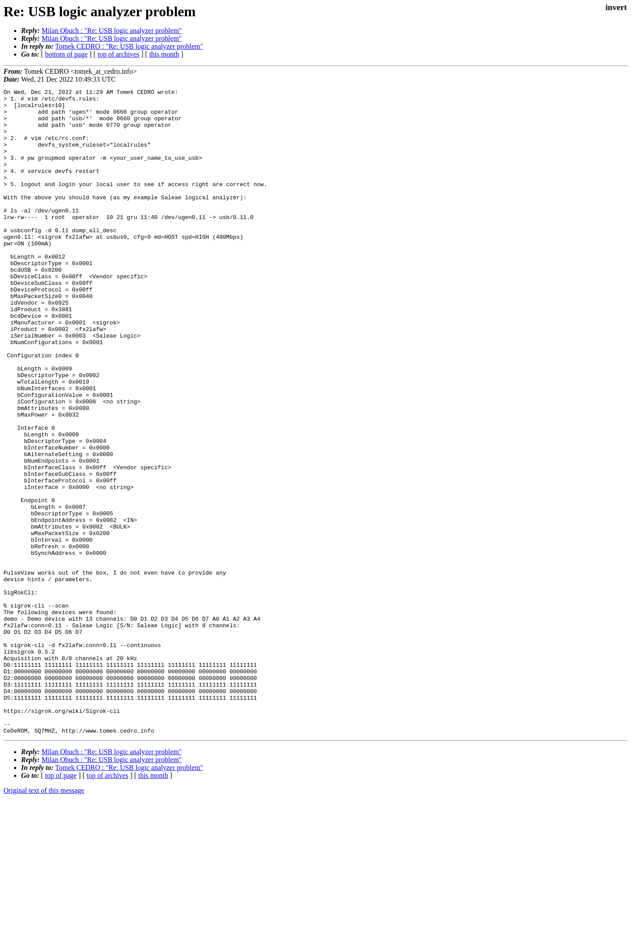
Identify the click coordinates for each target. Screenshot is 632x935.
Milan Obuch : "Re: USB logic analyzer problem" (112, 30)
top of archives (118, 54)
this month (164, 54)
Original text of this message (44, 919)
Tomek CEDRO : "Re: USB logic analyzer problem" (129, 46)
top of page (61, 904)
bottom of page (66, 54)
